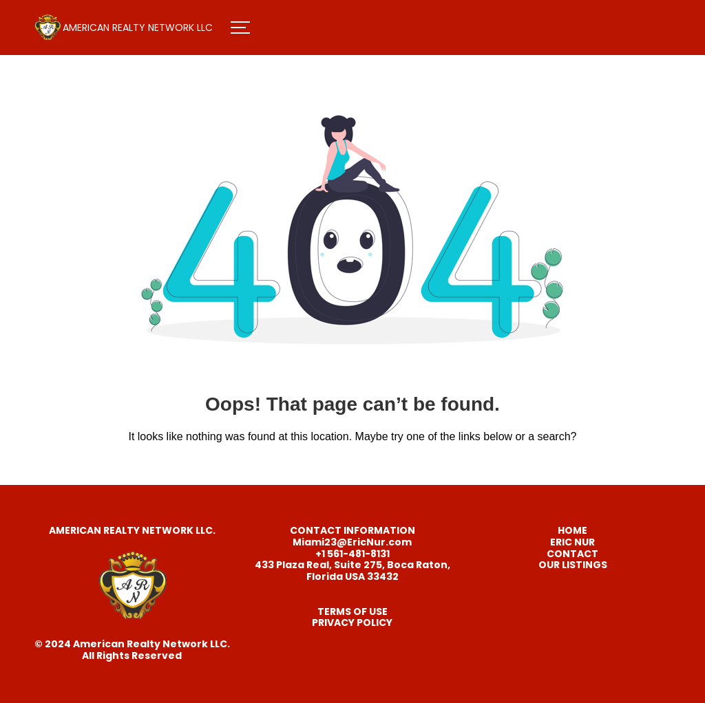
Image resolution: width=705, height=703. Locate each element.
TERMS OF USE (352, 611)
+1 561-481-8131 (352, 554)
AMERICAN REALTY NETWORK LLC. (132, 530)
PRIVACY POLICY (352, 622)
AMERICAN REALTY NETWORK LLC (138, 27)
